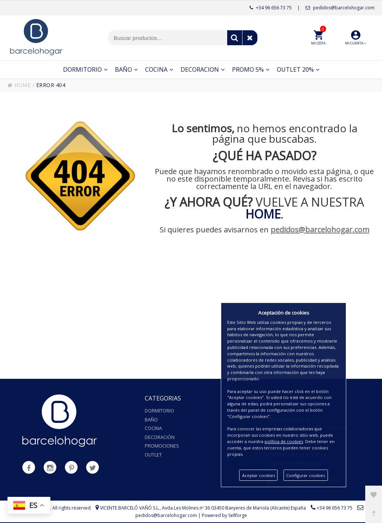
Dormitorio (159, 410)
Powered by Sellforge (224, 515)
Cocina (153, 428)
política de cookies (283, 441)
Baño (151, 419)
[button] (356, 38)
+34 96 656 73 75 (271, 7)
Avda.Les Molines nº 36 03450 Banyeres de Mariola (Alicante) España (234, 508)
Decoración (160, 437)
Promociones (162, 445)
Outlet (153, 454)
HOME (19, 85)
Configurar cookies (305, 475)
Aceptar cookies (258, 475)
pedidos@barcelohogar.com (340, 7)
